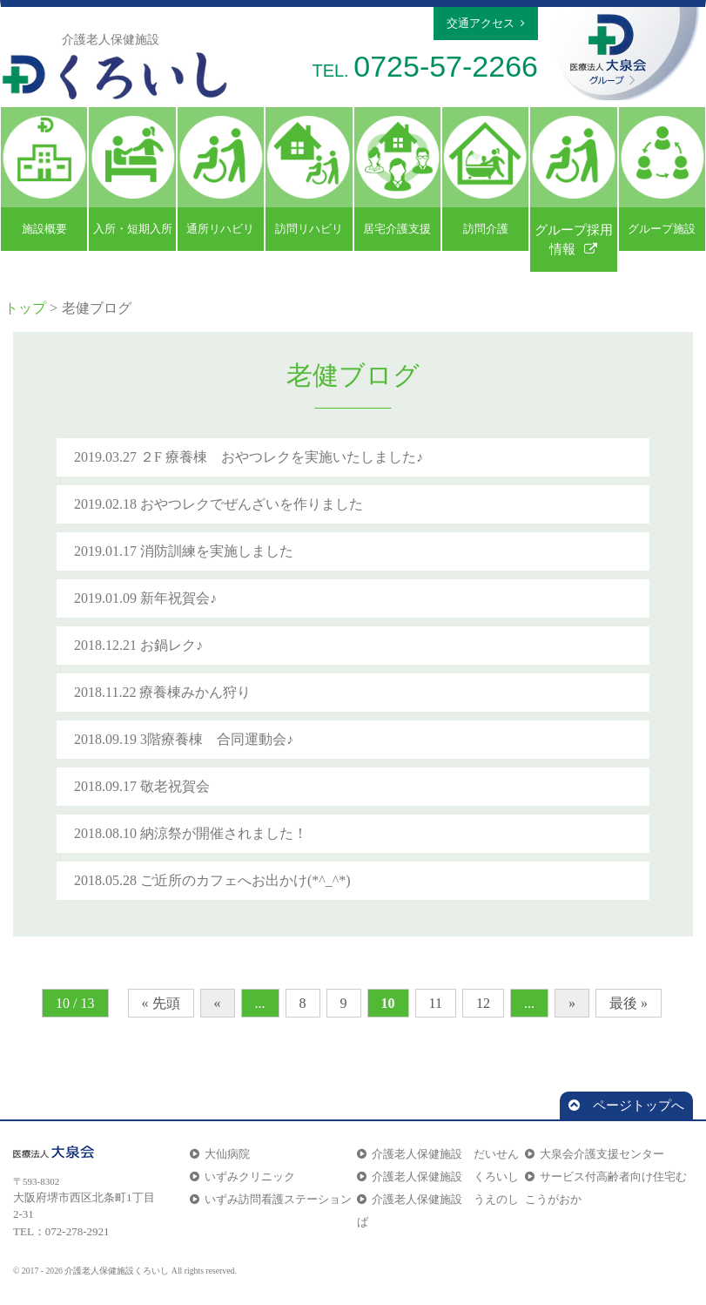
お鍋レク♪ (171, 645)
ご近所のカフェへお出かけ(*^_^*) (245, 880)
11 (435, 1003)
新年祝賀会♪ (178, 598)
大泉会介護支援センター (594, 1153)
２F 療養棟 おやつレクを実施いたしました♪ (281, 457)
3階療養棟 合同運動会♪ (216, 739)
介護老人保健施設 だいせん (438, 1153)
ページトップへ (626, 1105)
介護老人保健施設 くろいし (438, 1176)
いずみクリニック (242, 1176)
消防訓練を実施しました (216, 551)
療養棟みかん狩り (195, 692)
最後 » (628, 1003)
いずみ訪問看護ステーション (271, 1199)
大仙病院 (220, 1153)
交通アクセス (486, 23)
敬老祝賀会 (175, 786)
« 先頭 (161, 1003)
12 (483, 1003)
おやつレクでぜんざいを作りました (251, 504)
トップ (25, 308)
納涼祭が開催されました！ (223, 833)
